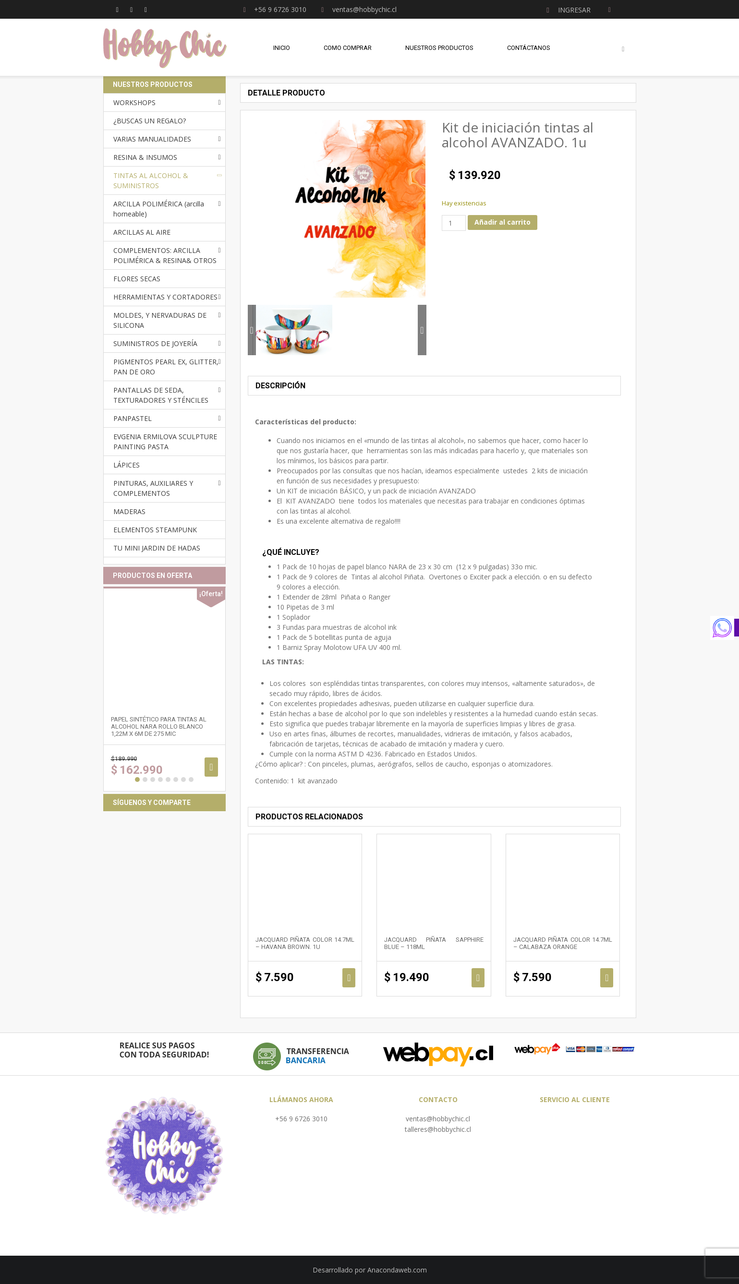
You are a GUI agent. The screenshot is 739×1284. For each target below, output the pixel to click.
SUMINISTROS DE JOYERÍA (155, 343)
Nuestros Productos (439, 47)
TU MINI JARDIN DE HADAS (156, 547)
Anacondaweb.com (397, 1269)
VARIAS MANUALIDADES (152, 139)
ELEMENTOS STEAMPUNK (155, 529)
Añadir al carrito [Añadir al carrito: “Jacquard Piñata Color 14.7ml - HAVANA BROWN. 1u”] (348, 977)
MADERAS (129, 511)
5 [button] (168, 779)
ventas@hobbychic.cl (438, 1118)
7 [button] (183, 779)
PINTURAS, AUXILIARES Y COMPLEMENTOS (153, 488)
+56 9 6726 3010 (301, 1118)
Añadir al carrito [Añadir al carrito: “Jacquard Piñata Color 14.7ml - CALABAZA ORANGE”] (606, 977)
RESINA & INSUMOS (145, 157)
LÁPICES (126, 464)
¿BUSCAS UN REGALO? (149, 120)
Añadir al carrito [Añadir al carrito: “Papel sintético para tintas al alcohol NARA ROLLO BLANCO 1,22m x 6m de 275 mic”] (211, 767)
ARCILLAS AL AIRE (141, 232)
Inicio (281, 47)
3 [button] (152, 779)
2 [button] (145, 779)
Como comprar (348, 47)
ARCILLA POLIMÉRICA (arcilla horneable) (158, 208)
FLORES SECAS (136, 278)
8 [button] (191, 779)
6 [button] (175, 779)
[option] (292, 330)
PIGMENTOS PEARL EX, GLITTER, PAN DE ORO (165, 366)
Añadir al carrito (502, 222)
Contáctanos (528, 47)
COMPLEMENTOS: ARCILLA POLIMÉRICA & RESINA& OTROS (165, 255)
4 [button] (160, 779)
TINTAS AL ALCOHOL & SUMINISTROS (150, 180)
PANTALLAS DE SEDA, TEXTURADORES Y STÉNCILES (160, 395)
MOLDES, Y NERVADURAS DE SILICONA (159, 320)
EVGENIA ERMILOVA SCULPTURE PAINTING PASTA (165, 441)
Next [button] (422, 330)
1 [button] (137, 779)
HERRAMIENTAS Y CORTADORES (165, 296)
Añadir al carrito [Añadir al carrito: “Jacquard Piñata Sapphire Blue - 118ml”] (478, 977)
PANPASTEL (132, 418)
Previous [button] (252, 330)
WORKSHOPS (134, 102)
